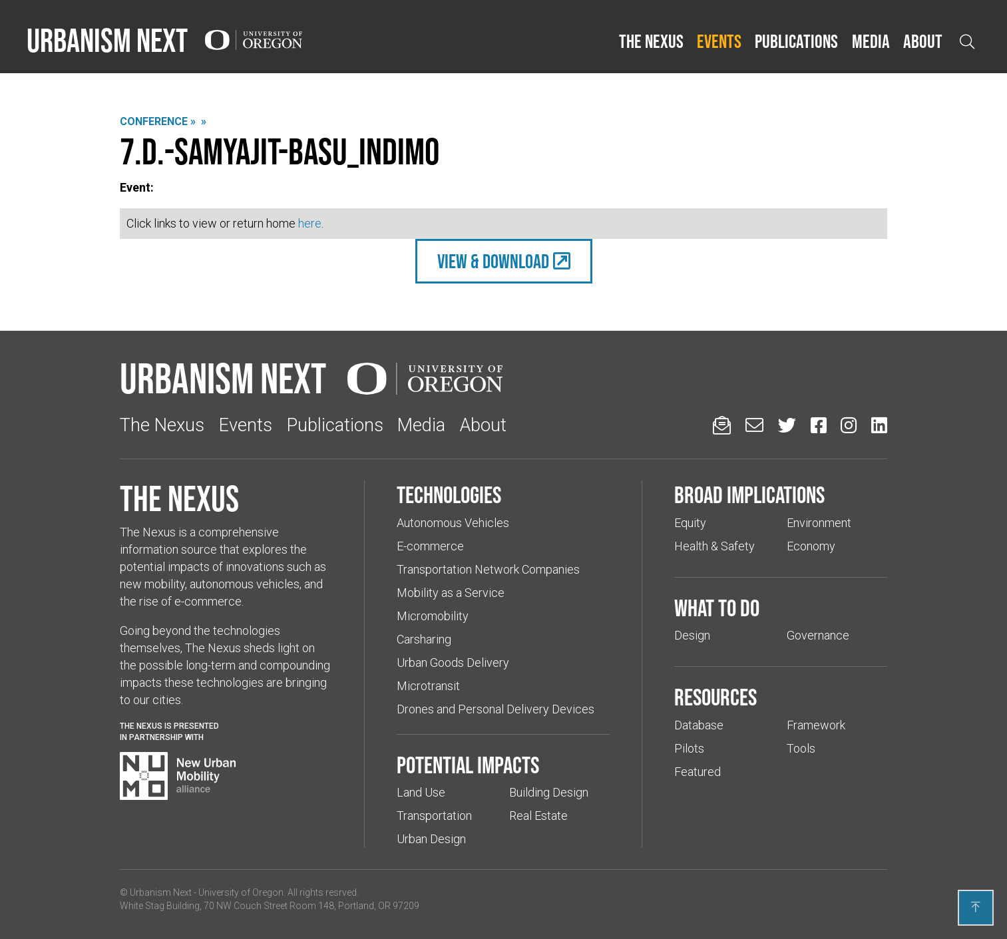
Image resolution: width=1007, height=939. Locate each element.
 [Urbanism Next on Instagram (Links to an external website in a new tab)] (849, 425)
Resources (715, 696)
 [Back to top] (975, 907)
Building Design (548, 792)
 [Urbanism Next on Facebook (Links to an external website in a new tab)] (819, 425)
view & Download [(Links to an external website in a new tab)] (493, 261)
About (922, 41)
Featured (697, 772)
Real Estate (538, 816)
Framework (816, 725)
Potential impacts (468, 764)
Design (692, 635)
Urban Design (431, 839)
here (309, 223)
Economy (811, 546)
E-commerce (430, 546)
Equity (690, 523)
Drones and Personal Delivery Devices (495, 709)
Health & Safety (714, 546)
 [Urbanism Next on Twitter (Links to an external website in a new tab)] (787, 425)
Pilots (689, 748)
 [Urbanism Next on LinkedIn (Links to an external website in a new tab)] (879, 425)
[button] (651, 42)
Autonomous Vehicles (453, 523)
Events (719, 41)
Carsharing (424, 639)
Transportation (434, 816)
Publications (796, 41)
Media (871, 41)
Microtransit (428, 686)
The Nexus (651, 41)
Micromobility (433, 616)
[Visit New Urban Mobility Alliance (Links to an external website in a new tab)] (178, 776)
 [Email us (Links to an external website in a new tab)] (754, 425)
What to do (716, 607)
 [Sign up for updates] (722, 425)
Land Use (421, 792)
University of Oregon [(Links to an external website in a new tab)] (241, 892)
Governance (818, 635)
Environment (819, 523)
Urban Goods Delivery (453, 662)
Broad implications (749, 494)
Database (698, 725)
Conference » (158, 121)
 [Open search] (967, 41)
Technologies (449, 494)
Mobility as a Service (450, 593)
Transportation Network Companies (488, 569)
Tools (801, 748)
